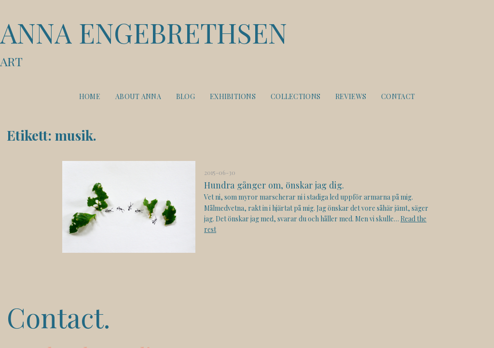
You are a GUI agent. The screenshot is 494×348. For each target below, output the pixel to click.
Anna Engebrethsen (247, 42)
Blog (185, 96)
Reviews (350, 96)
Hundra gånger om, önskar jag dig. (274, 185)
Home (89, 96)
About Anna (138, 96)
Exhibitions (233, 96)
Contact (398, 96)
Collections (295, 96)
